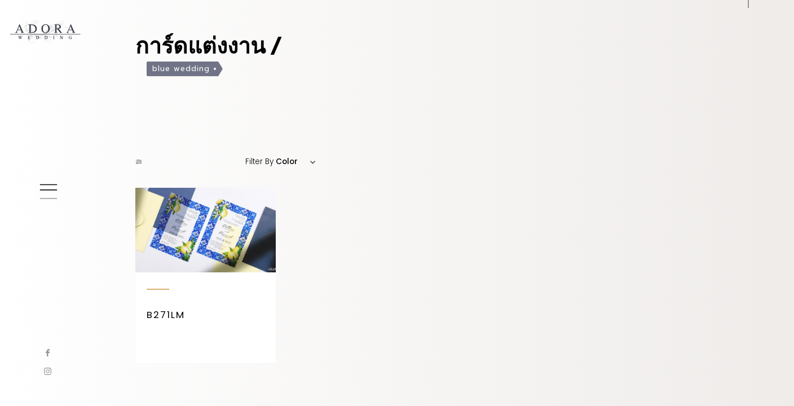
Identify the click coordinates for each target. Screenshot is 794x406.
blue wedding (181, 70)
